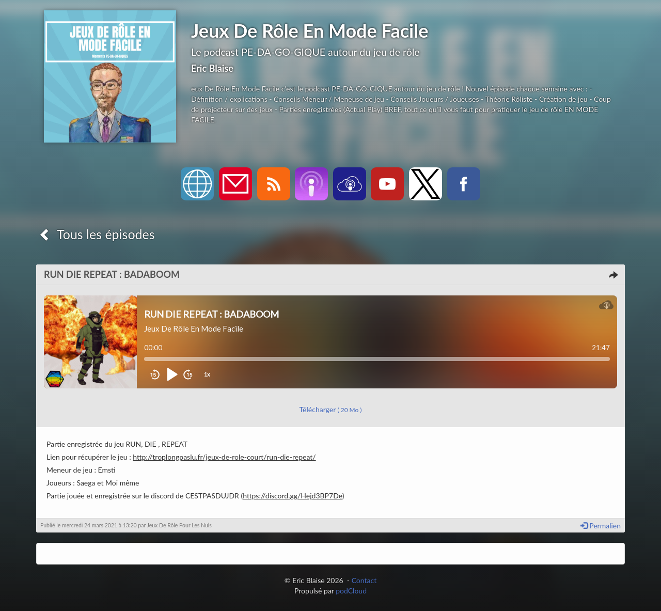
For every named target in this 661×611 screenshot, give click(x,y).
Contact (364, 580)
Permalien (600, 525)
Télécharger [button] (331, 409)
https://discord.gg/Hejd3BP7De (292, 495)
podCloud (351, 590)
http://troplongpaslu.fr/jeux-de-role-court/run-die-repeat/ (224, 456)
